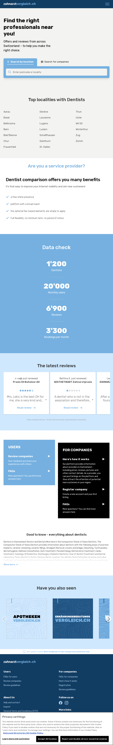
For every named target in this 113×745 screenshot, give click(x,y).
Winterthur (82, 129)
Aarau (7, 111)
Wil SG (79, 123)
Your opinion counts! (58, 652)
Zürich (79, 141)
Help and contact (12, 702)
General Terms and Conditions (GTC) (21, 711)
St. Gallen (45, 147)
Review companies (12, 681)
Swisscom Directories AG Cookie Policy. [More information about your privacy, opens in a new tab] (23, 736)
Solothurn (45, 141)
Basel (7, 117)
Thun (79, 111)
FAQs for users (10, 677)
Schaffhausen (47, 135)
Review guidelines (12, 685)
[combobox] (59, 72)
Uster (79, 117)
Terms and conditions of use (17, 715)
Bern (6, 129)
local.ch (62, 715)
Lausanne (45, 117)
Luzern (43, 129)
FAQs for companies (68, 677)
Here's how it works (68, 681)
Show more (11, 564)
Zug (78, 135)
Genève (44, 111)
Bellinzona (9, 123)
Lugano (44, 123)
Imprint (7, 707)
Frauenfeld (10, 147)
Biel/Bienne (10, 135)
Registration (65, 685)
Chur (6, 141)
